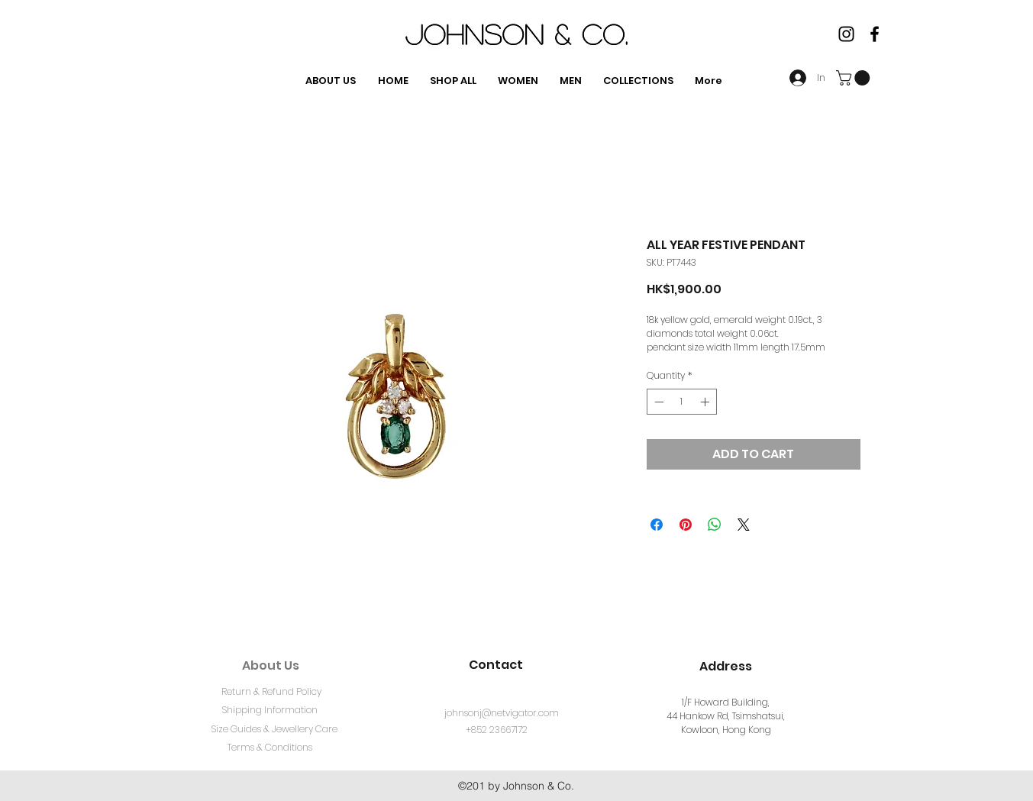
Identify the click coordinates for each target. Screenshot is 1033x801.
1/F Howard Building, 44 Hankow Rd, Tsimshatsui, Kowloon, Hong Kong (726, 716)
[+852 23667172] (496, 730)
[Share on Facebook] (656, 524)
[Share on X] (743, 524)
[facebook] (874, 34)
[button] (854, 78)
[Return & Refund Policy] (272, 691)
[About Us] (271, 665)
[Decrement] (657, 401)
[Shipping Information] (270, 710)
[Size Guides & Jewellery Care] (274, 729)
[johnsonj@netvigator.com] (502, 713)
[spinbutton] (682, 401)
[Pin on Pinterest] (685, 524)
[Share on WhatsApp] (714, 524)
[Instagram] (846, 34)
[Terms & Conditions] (270, 747)
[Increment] (706, 401)
